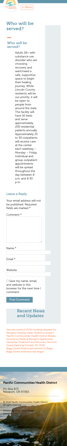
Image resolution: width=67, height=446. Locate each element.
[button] (24, 42)
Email (10, 259)
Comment (14, 214)
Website (11, 270)
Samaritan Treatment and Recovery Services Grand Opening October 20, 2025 (31, 344)
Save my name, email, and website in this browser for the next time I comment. (23, 286)
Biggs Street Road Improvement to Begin (29, 348)
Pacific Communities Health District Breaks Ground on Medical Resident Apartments (31, 337)
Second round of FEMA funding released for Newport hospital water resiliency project (31, 331)
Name (11, 248)
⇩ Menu (27, 7)
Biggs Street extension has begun (25, 351)
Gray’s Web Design (24, 410)
